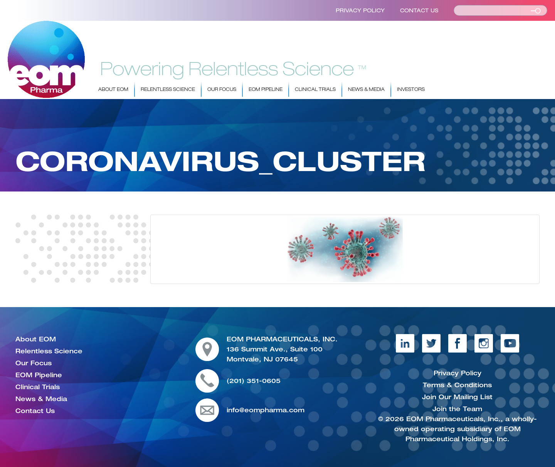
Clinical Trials (315, 89)
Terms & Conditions (457, 385)
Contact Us (419, 10)
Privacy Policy (360, 10)
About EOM (113, 89)
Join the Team (457, 409)
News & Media (366, 89)
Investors (411, 89)
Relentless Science (168, 89)
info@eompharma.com (265, 410)
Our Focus (221, 89)
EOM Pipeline (266, 89)
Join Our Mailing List (457, 397)
